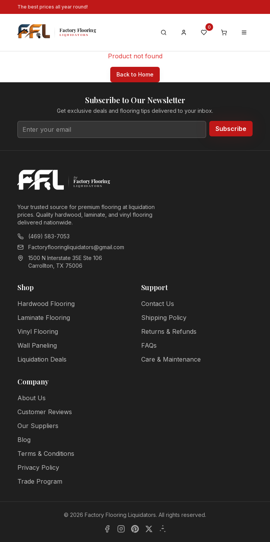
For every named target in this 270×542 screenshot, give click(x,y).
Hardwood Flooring (46, 304)
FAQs (149, 345)
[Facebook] (107, 529)
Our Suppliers (37, 426)
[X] (149, 529)
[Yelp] (163, 529)
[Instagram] (121, 529)
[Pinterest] (135, 529)
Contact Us (157, 304)
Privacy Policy (38, 467)
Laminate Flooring (43, 317)
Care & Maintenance (171, 359)
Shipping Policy (163, 317)
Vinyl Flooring (37, 331)
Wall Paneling (37, 345)
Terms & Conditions (45, 453)
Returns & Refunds (169, 331)
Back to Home (135, 74)
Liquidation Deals (42, 359)
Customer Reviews (44, 412)
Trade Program (39, 481)
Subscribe (230, 129)
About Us (31, 398)
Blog (24, 439)
